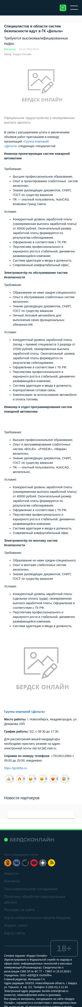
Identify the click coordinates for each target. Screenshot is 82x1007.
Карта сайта (14, 933)
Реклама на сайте (19, 910)
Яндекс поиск (15, 925)
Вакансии (10, 49)
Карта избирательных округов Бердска (37, 918)
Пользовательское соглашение (31, 889)
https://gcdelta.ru (15, 768)
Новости (11, 873)
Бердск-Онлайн (22, 54)
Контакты (12, 881)
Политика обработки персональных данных (34, 899)
